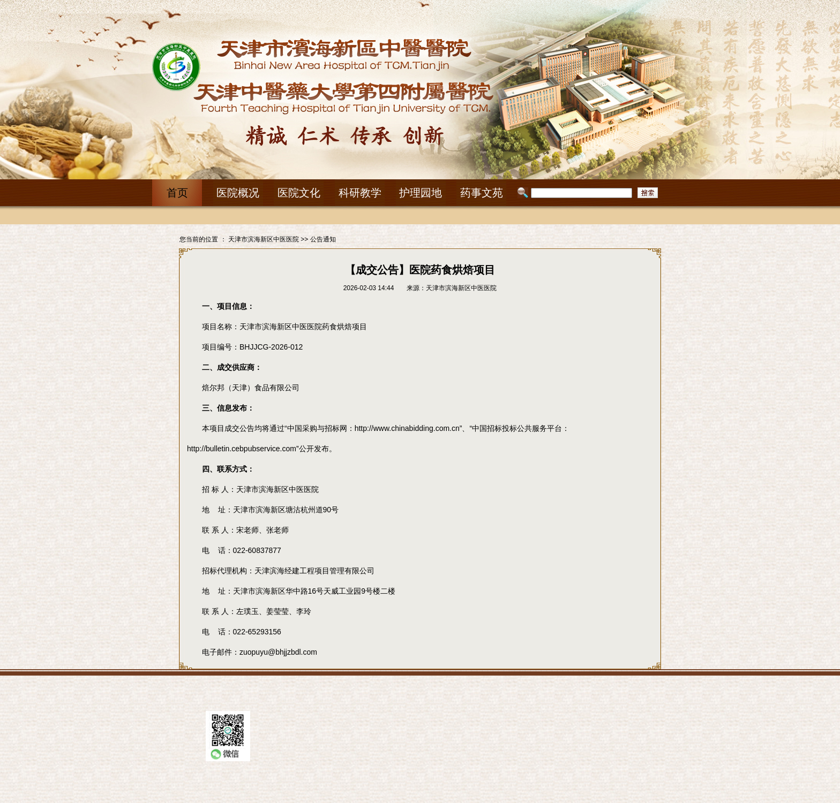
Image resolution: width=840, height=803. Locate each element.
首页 (177, 193)
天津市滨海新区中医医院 (263, 239)
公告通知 (323, 239)
